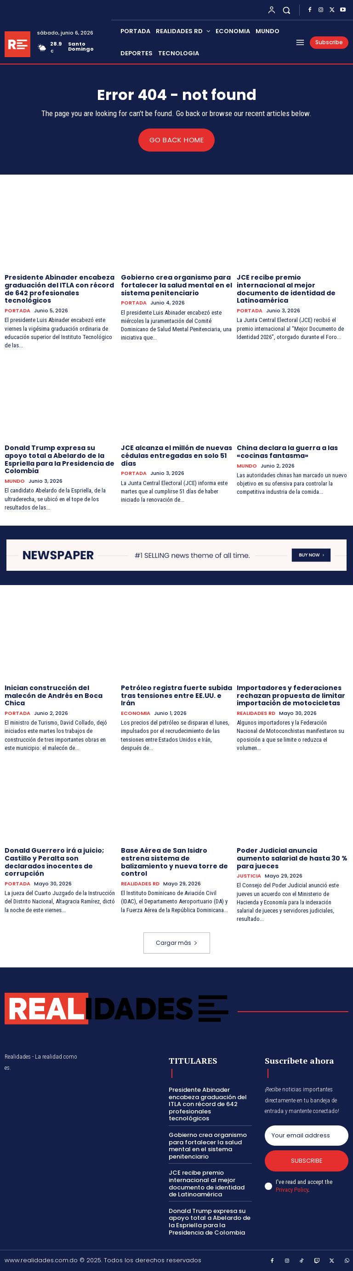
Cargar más (177, 943)
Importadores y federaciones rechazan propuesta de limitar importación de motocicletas (291, 695)
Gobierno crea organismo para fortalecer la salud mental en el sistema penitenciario (176, 284)
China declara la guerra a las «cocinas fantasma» (287, 451)
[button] (286, 10)
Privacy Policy (292, 1189)
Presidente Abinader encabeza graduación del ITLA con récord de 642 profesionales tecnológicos (59, 288)
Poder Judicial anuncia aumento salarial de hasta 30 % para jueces (292, 857)
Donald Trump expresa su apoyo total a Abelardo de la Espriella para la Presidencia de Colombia (59, 459)
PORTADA (17, 311)
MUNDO (15, 481)
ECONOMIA (135, 713)
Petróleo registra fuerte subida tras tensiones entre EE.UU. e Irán (176, 695)
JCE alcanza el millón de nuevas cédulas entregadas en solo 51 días (176, 455)
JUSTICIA (249, 876)
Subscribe (307, 1160)
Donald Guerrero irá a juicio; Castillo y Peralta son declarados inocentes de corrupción (54, 861)
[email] (306, 1135)
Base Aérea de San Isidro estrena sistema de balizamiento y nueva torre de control (174, 861)
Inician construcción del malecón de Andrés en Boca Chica (53, 695)
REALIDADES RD (256, 713)
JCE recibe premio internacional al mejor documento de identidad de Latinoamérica (286, 288)
